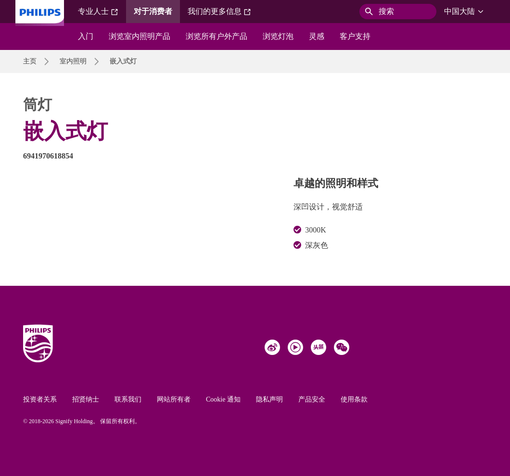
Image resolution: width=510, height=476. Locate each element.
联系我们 (128, 399)
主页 (30, 61)
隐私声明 (269, 399)
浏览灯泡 (278, 36)
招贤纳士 (85, 399)
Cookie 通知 (223, 399)
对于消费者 (153, 11)
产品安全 (311, 399)
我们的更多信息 (219, 11)
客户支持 (355, 36)
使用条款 (354, 399)
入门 (85, 36)
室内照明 (73, 61)
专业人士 (98, 11)
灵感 (316, 36)
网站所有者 (174, 399)
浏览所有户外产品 (216, 36)
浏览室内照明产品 (139, 36)
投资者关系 (40, 399)
